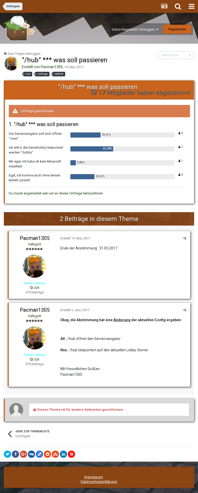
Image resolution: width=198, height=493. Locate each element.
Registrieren (177, 29)
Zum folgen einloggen (23, 54)
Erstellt (75, 238)
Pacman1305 (52, 67)
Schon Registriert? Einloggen (135, 29)
